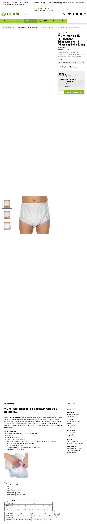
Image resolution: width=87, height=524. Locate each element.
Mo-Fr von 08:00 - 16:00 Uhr (43, 10)
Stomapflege (27, 21)
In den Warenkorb (74, 92)
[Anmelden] (69, 14)
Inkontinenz (6, 21)
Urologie (16, 21)
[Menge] (61, 92)
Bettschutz (38, 21)
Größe (60, 60)
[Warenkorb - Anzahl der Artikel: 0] (85, 14)
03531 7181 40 (43, 8)
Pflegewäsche (50, 21)
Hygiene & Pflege (63, 21)
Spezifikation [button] (71, 403)
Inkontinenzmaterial (12, 423)
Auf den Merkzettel (78, 101)
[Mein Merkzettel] (73, 14)
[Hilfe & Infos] (81, 14)
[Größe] (71, 62)
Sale (83, 21)
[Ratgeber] (77, 14)
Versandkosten (72, 76)
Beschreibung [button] (9, 403)
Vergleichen (64, 101)
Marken (75, 21)
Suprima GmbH (62, 33)
